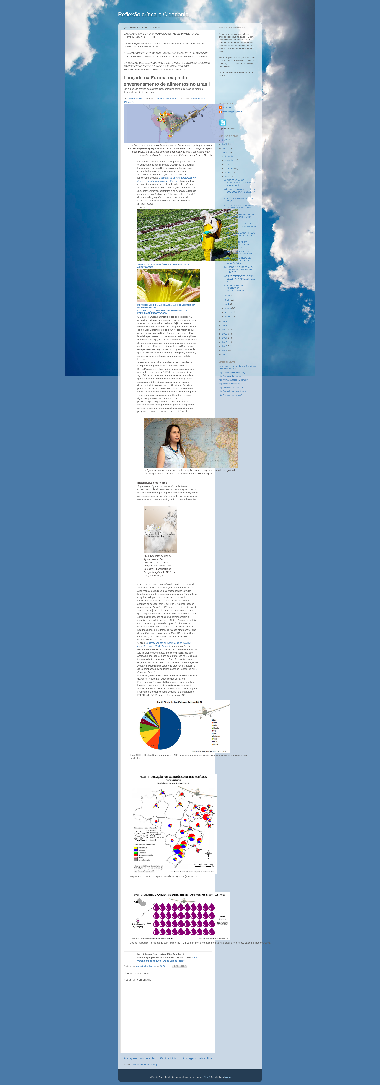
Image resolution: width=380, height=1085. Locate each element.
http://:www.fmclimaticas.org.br (233, 372)
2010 (224, 354)
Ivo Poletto (227, 107)
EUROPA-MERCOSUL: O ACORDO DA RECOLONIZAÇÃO (236, 288)
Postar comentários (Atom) (144, 1065)
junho (228, 296)
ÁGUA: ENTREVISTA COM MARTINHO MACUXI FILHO (238, 252)
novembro (230, 160)
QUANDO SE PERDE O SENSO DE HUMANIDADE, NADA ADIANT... (239, 217)
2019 (224, 152)
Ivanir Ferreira (135, 98)
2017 (224, 325)
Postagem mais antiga (197, 1058)
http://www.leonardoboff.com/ (232, 391)
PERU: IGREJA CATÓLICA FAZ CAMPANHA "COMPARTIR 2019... (239, 207)
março (228, 308)
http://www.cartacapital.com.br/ (233, 380)
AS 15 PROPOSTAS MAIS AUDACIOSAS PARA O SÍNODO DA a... (236, 244)
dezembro (230, 156)
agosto (228, 172)
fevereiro (229, 312)
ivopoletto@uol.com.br (232, 112)
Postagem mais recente (139, 1058)
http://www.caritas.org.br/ (230, 376)
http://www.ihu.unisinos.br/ (231, 387)
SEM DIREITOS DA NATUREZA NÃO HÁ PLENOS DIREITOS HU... (239, 235)
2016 (224, 330)
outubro (229, 164)
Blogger (228, 1077)
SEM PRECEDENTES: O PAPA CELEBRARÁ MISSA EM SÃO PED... (239, 278)
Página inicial (168, 1058)
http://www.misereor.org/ (230, 395)
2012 (224, 346)
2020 (224, 148)
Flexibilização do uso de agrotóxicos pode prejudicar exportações (162, 312)
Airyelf (207, 1077)
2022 (224, 140)
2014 (224, 338)
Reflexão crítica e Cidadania (153, 14)
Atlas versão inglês (174, 961)
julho (227, 176)
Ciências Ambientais (165, 98)
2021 (224, 144)
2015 (224, 334)
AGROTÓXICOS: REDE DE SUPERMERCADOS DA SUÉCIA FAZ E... (237, 260)
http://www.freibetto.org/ (230, 383)
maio (227, 300)
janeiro (228, 316)
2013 (224, 342)
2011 (224, 350)
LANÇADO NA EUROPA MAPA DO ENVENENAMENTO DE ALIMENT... (238, 269)
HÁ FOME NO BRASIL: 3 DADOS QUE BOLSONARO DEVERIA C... (240, 192)
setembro (229, 168)
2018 (224, 321)
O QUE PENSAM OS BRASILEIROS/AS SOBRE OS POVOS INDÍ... (240, 182)
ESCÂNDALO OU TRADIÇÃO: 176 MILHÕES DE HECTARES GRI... (240, 226)
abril (227, 304)
